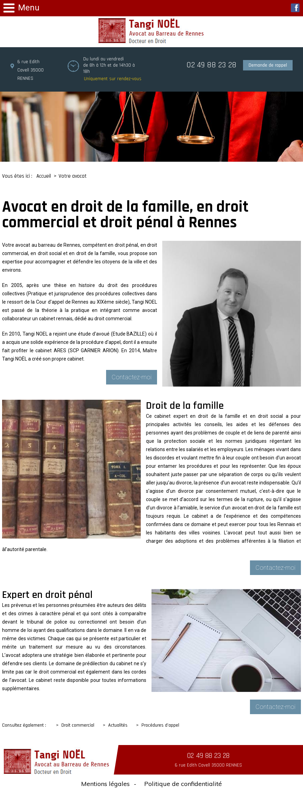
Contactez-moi (132, 377)
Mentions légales (105, 784)
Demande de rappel (268, 65)
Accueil (43, 176)
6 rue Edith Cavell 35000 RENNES (30, 70)
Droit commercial (77, 725)
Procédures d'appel (160, 725)
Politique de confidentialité (183, 784)
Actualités (118, 725)
